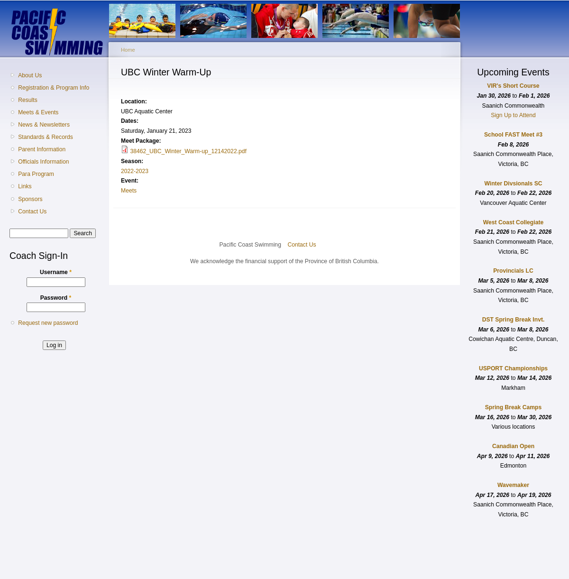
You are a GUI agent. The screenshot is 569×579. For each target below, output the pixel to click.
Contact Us (32, 211)
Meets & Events (38, 112)
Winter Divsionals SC (513, 183)
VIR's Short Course (513, 86)
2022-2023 (134, 171)
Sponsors (30, 199)
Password (56, 297)
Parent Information (41, 149)
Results (27, 100)
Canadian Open (513, 446)
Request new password (48, 323)
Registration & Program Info (53, 87)
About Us (30, 75)
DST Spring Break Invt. (513, 319)
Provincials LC (513, 270)
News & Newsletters (44, 124)
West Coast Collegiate (513, 222)
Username (56, 272)
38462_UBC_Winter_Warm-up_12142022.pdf (188, 151)
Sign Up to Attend (513, 115)
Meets (129, 190)
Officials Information (43, 161)
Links (24, 186)
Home (128, 50)
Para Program (36, 174)
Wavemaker (513, 485)
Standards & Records (45, 137)
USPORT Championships (513, 368)
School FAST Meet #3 (513, 134)
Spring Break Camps (513, 407)
